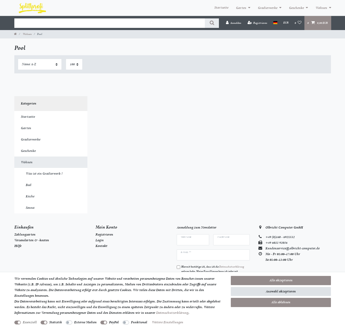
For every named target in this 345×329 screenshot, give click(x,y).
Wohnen (321, 8)
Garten (241, 8)
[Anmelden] (233, 23)
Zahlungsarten (24, 234)
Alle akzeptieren (281, 280)
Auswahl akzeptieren (281, 291)
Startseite (221, 7)
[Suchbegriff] (109, 23)
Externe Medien (85, 322)
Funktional (139, 322)
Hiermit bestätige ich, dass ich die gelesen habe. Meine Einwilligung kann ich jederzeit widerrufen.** (212, 271)
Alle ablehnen (280, 302)
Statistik (55, 322)
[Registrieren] (257, 23)
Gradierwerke (267, 8)
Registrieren (104, 234)
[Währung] (286, 23)
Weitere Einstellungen (167, 322)
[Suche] (212, 23)
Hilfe (17, 246)
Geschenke (296, 8)
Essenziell (30, 322)
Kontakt (101, 246)
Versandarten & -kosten (31, 240)
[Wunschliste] (298, 23)
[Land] (275, 23)
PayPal (114, 322)
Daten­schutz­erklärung (172, 313)
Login (100, 240)
